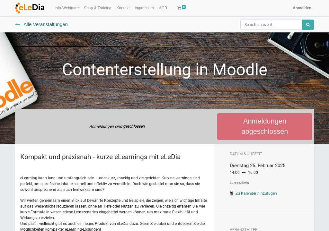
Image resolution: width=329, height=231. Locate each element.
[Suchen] (308, 25)
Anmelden (302, 8)
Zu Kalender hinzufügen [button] (256, 193)
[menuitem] (66, 8)
